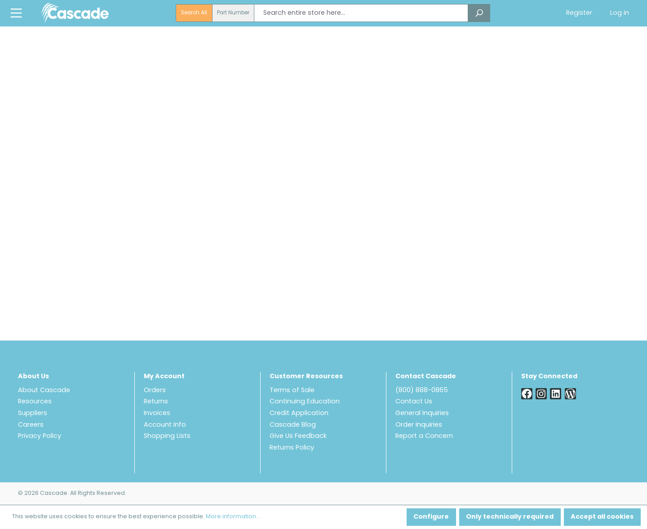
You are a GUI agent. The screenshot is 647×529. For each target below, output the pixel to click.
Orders (155, 390)
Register (579, 13)
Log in (619, 13)
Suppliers (32, 413)
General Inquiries (422, 413)
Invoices (157, 413)
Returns (156, 401)
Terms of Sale (292, 390)
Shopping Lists (167, 436)
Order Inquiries (418, 425)
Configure (431, 517)
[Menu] (16, 13)
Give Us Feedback (298, 436)
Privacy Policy (39, 436)
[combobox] (361, 13)
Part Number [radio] (233, 13)
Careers (31, 425)
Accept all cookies (602, 517)
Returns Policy (292, 448)
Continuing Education (305, 401)
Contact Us (413, 401)
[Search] (479, 13)
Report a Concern (424, 436)
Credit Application (299, 413)
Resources (35, 401)
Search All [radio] (194, 13)
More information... (233, 517)
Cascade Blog (293, 425)
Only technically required (510, 517)
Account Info (165, 425)
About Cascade (44, 390)
